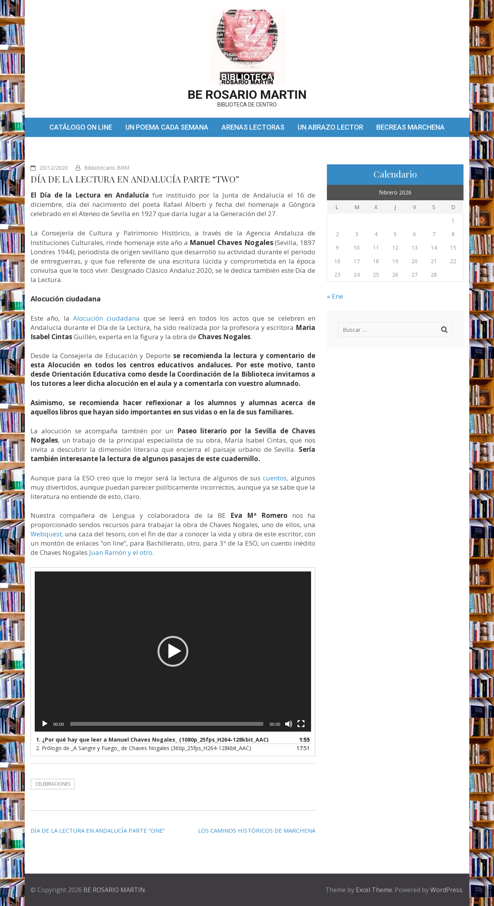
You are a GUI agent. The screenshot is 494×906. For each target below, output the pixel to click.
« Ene (335, 296)
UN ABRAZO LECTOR (330, 127)
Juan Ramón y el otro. (121, 552)
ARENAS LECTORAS (253, 127)
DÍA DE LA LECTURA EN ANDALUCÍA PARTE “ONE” (97, 830)
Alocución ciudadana (106, 318)
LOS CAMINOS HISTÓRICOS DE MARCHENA (256, 830)
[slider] (167, 724)
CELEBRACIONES (52, 784)
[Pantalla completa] (301, 724)
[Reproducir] (45, 724)
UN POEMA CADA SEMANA (166, 127)
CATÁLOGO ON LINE (80, 127)
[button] (172, 651)
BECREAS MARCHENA (410, 127)
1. (152, 739)
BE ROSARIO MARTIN (247, 94)
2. (143, 748)
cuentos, (275, 477)
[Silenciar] (289, 724)
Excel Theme (374, 890)
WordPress (446, 890)
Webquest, (46, 533)
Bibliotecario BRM (106, 167)
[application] (173, 651)
